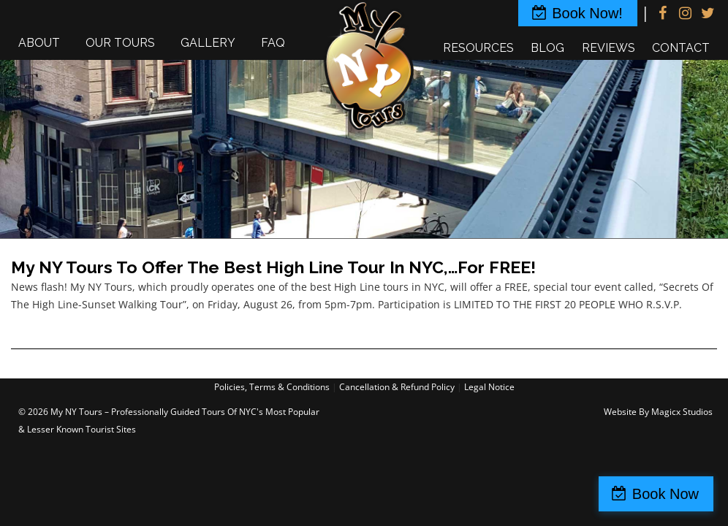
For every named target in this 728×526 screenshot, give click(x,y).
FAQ (273, 43)
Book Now (665, 494)
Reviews (608, 48)
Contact (681, 48)
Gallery (208, 43)
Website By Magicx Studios (658, 411)
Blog (547, 48)
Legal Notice (489, 387)
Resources (478, 48)
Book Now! (587, 13)
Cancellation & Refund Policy (397, 387)
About (39, 43)
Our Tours (120, 43)
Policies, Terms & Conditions (272, 387)
